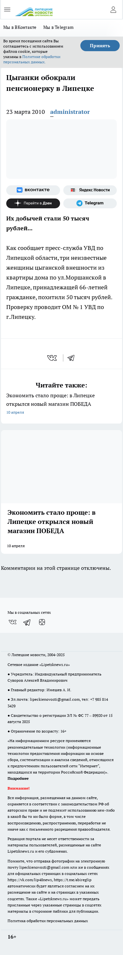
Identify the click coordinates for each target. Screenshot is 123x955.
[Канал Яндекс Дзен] (33, 203)
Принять (100, 46)
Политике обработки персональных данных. (31, 59)
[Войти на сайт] (113, 9)
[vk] (52, 358)
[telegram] (73, 358)
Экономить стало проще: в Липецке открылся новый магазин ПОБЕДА (61, 404)
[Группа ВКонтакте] (33, 190)
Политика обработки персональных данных (48, 920)
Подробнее (18, 778)
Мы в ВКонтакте (20, 27)
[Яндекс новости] (90, 190)
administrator (70, 111)
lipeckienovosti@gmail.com (55, 699)
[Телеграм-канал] (90, 203)
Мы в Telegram (58, 27)
